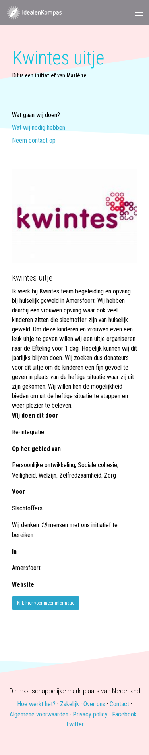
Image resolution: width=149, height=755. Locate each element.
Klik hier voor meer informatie (45, 603)
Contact (119, 704)
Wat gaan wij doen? (36, 115)
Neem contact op (34, 140)
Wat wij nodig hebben (38, 128)
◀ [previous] (23, 216)
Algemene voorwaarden (39, 714)
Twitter (75, 724)
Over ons (94, 704)
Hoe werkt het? (36, 704)
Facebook (124, 714)
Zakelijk (69, 704)
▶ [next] (131, 216)
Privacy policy (90, 714)
